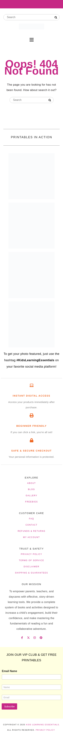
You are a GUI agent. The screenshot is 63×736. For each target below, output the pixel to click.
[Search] (56, 17)
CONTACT (31, 525)
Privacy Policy (45, 730)
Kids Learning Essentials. (43, 725)
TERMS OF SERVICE (31, 560)
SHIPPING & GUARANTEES (31, 573)
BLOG (31, 489)
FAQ (31, 519)
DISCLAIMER (31, 566)
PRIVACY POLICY (31, 554)
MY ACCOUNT (31, 537)
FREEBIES (31, 502)
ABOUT (31, 483)
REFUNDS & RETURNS (31, 531)
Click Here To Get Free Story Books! (31, 4)
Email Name (9, 671)
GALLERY (31, 495)
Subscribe (9, 706)
